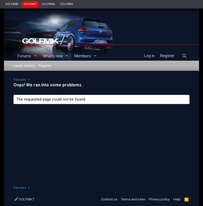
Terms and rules (133, 199)
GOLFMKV (66, 4)
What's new (53, 56)
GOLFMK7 (30, 4)
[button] (35, 56)
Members (83, 56)
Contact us (109, 199)
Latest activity (23, 66)
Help (177, 199)
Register (45, 66)
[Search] (184, 56)
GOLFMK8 (11, 4)
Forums (24, 56)
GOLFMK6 (48, 4)
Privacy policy (159, 199)
